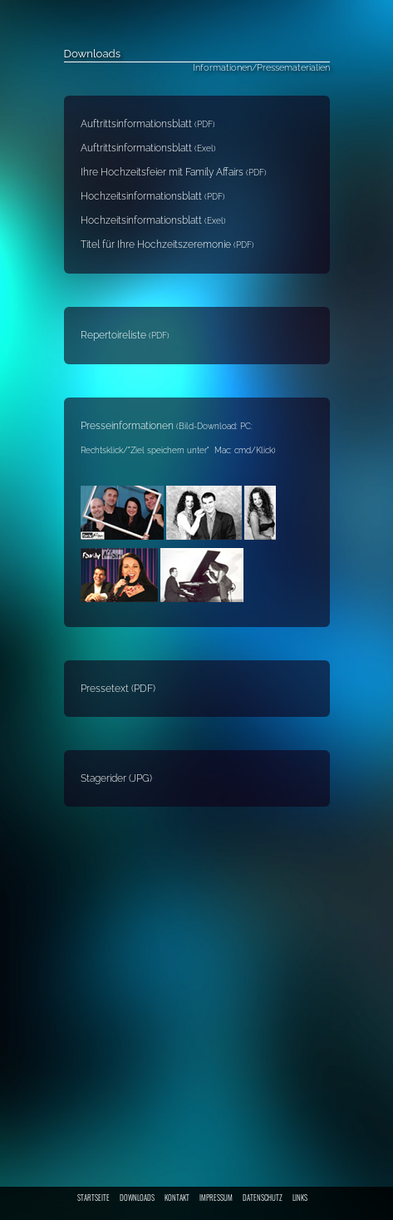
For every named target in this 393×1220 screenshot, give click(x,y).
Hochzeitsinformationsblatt (153, 196)
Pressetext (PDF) (118, 688)
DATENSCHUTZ (262, 1197)
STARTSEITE (93, 1197)
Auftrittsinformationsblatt (148, 124)
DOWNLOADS (137, 1197)
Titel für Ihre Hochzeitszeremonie (167, 244)
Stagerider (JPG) (116, 778)
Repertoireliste (115, 335)
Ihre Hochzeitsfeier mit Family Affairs (174, 172)
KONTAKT (177, 1197)
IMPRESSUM (216, 1197)
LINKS (299, 1197)
